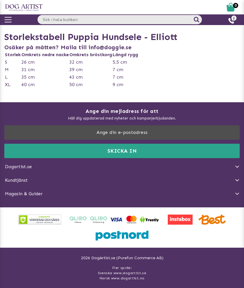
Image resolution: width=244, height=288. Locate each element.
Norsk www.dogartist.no (122, 278)
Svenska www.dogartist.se (122, 273)
